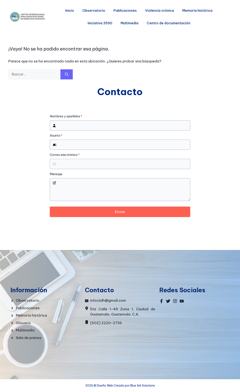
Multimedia (129, 23)
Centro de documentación (168, 23)
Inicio (69, 10)
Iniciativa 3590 (100, 23)
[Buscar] (66, 74)
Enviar (120, 212)
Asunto (56, 135)
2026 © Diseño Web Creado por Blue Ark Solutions (120, 385)
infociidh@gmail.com (108, 300)
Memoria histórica (197, 10)
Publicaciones (125, 10)
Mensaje (56, 174)
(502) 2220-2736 (106, 323)
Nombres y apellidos (66, 116)
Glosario (23, 323)
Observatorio (93, 10)
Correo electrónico (65, 155)
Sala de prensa (28, 337)
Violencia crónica (159, 10)
